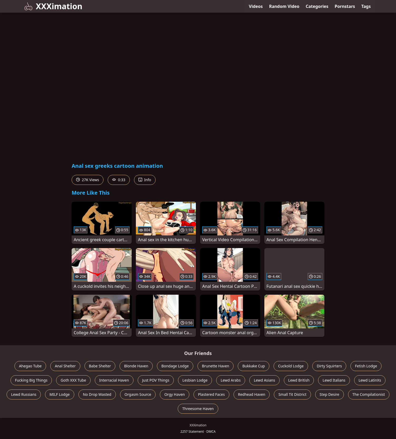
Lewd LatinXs (370, 380)
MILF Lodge (59, 394)
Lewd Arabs (231, 380)
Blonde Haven (136, 365)
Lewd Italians (334, 380)
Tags (366, 6)
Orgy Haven (174, 394)
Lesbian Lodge (194, 380)
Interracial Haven (114, 380)
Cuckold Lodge (291, 365)
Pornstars (345, 6)
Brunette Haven (215, 365)
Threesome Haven (198, 408)
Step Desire (329, 394)
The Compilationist (369, 394)
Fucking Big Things (31, 380)
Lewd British (299, 380)
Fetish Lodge (366, 365)
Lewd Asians (264, 380)
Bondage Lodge (175, 365)
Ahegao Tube (30, 365)
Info (144, 179)
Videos (256, 6)
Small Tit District (292, 394)
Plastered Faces (211, 394)
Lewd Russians (23, 394)
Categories (317, 6)
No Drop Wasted (97, 394)
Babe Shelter (100, 365)
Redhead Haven (251, 394)
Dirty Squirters (329, 365)
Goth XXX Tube (73, 380)
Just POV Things (155, 380)
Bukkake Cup (253, 365)
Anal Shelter (65, 365)
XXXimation (53, 6)
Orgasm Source (138, 394)
